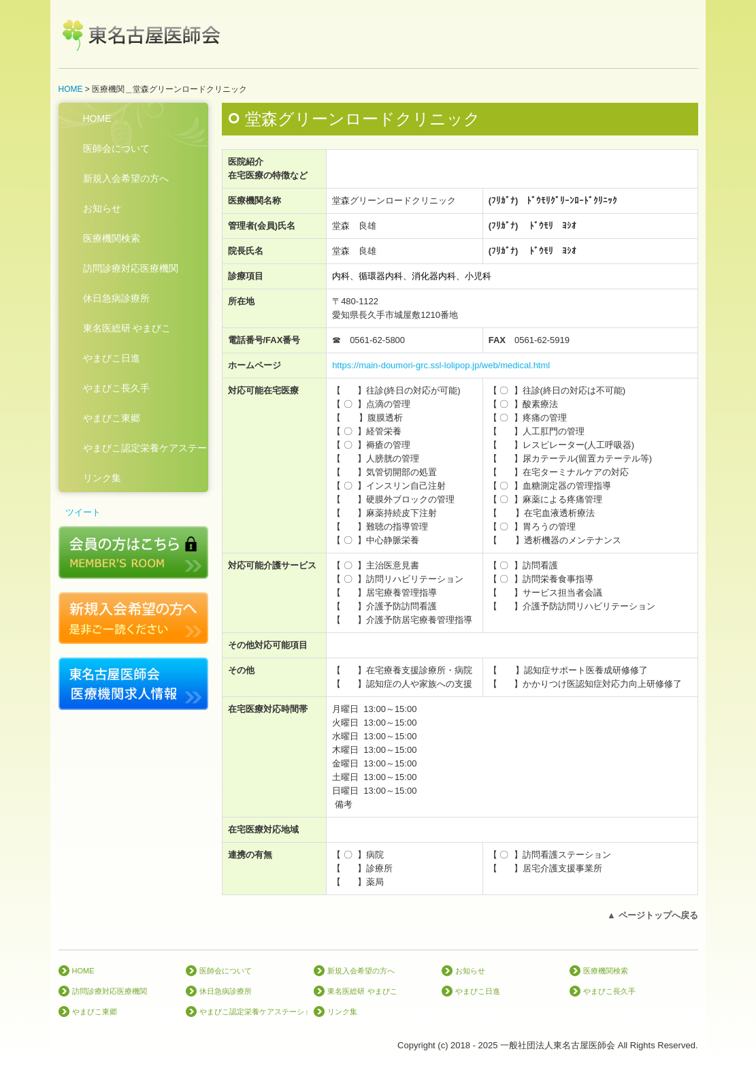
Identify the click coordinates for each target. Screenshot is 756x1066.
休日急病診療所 (116, 298)
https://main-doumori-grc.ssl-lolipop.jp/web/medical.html (441, 365)
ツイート (83, 512)
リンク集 (102, 477)
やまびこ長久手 (116, 388)
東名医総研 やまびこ (127, 328)
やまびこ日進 (111, 358)
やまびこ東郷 (111, 418)
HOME (97, 118)
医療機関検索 (111, 238)
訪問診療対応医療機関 (130, 268)
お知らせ (102, 208)
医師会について (116, 148)
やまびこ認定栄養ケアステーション (145, 447)
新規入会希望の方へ (126, 178)
